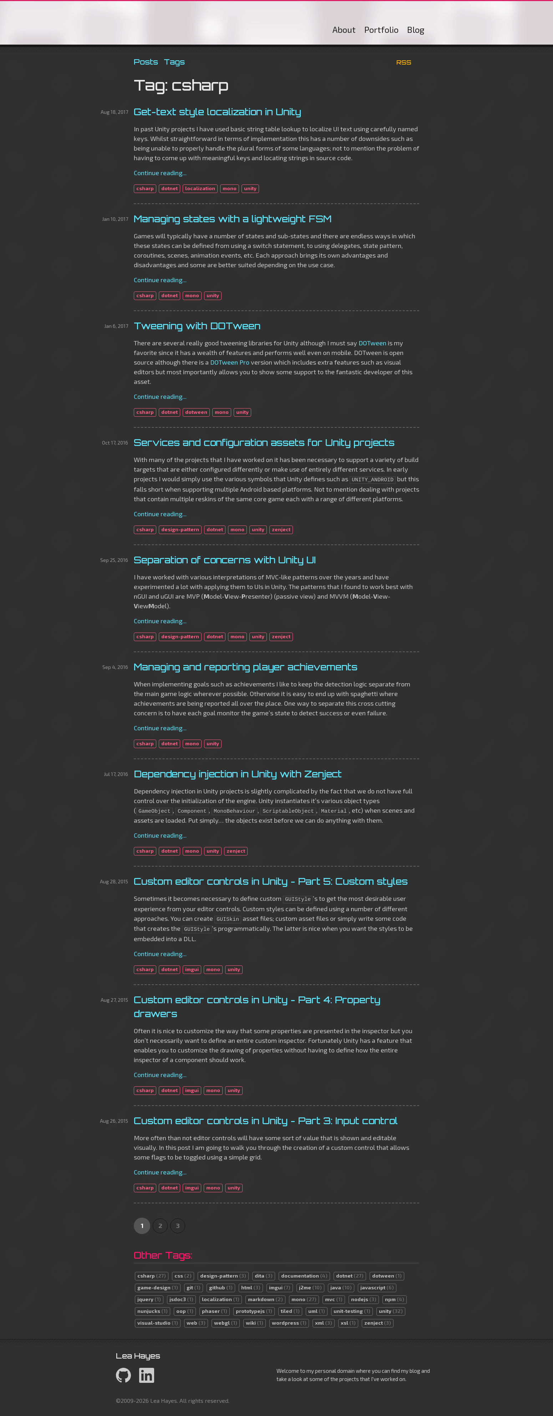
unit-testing (352, 1311)
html (250, 1287)
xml (323, 1323)
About (344, 29)
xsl (348, 1323)
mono (230, 188)
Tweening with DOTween (197, 325)
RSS (403, 62)
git (194, 1287)
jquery (149, 1299)
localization (200, 188)
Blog (415, 29)
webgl (225, 1323)
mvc (334, 1299)
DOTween (372, 343)
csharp (145, 188)
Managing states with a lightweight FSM (232, 218)
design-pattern (180, 529)
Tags (174, 61)
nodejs (363, 1299)
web (196, 1323)
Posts (146, 61)
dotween (196, 412)
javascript (377, 1287)
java (341, 1287)
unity (250, 188)
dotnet (169, 188)
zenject (281, 529)
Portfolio (381, 29)
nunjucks (152, 1311)
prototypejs (254, 1311)
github (221, 1287)
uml (316, 1311)
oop (184, 1311)
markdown (265, 1299)
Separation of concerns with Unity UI (225, 559)
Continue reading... (160, 173)
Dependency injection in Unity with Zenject (238, 774)
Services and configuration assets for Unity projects (264, 442)
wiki (254, 1323)
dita (264, 1276)
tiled (290, 1311)
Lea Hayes (196, 25)
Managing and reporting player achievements (245, 667)
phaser (214, 1311)
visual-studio (157, 1323)
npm (394, 1299)
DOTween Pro (229, 362)
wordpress (289, 1323)
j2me (310, 1287)
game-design (157, 1287)
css (183, 1276)
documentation (304, 1276)
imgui (192, 969)
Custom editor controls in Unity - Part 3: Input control (266, 1120)
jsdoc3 (181, 1299)
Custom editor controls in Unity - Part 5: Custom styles (271, 881)
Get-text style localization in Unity (217, 111)
